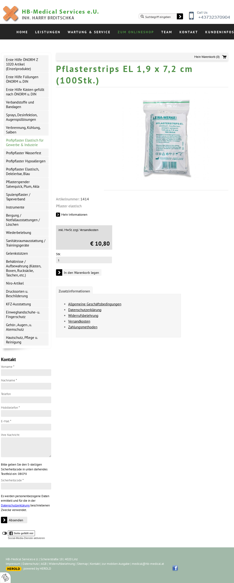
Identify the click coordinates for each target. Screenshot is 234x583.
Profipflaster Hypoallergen (25, 161)
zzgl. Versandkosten (85, 230)
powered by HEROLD (37, 568)
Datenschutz (30, 564)
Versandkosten (79, 321)
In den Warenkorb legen (81, 272)
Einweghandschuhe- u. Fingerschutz (23, 314)
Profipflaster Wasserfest (23, 153)
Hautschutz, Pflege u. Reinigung (22, 339)
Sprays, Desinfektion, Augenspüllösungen (21, 117)
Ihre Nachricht (10, 435)
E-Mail (6, 421)
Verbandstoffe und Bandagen (20, 104)
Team (166, 32)
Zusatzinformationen (74, 291)
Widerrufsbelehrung (83, 315)
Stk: (58, 254)
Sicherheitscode (12, 480)
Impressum (13, 564)
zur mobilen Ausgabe (116, 564)
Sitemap (82, 564)
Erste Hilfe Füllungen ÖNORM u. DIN (22, 79)
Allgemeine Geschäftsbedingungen (94, 304)
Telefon (6, 394)
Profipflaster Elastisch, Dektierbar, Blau (22, 171)
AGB (44, 564)
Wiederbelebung (18, 232)
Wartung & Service (89, 32)
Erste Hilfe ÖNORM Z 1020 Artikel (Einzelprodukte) (22, 64)
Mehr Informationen (74, 215)
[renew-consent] (5, 577)
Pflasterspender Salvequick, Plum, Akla (22, 184)
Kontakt (188, 32)
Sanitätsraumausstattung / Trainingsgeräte (25, 243)
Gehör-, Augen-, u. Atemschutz (19, 327)
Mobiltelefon (10, 408)
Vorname (7, 367)
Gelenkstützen (17, 253)
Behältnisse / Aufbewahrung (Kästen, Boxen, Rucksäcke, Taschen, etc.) (23, 268)
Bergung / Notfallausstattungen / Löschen (23, 220)
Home (22, 32)
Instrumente (15, 207)
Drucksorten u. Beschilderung (17, 293)
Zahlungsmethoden (82, 327)
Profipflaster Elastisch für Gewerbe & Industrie (25, 142)
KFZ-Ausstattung (18, 304)
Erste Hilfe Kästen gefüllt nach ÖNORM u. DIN (25, 91)
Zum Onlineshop (136, 32)
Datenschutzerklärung (15, 505)
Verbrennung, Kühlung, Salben (23, 129)
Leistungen (48, 32)
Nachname (9, 380)
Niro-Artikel (15, 283)
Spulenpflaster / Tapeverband (18, 196)
